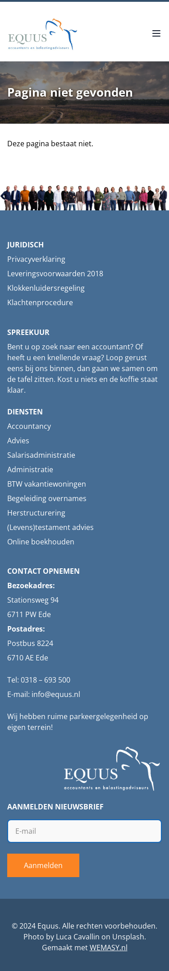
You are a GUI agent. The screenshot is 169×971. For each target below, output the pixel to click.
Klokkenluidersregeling (46, 288)
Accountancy (29, 426)
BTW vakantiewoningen (46, 484)
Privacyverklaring (36, 259)
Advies (18, 441)
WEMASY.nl (109, 947)
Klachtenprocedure (40, 302)
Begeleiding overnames (47, 498)
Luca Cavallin (78, 937)
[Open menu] (156, 34)
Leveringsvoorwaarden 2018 (55, 274)
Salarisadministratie (41, 455)
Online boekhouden (40, 542)
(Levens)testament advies (50, 527)
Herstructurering (36, 513)
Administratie (30, 469)
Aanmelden (43, 865)
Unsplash (128, 937)
